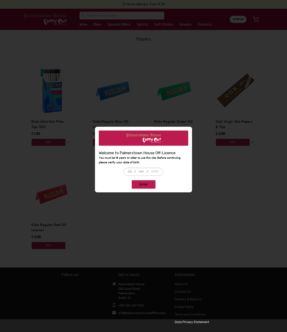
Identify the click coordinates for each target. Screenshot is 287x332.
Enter (143, 191)
